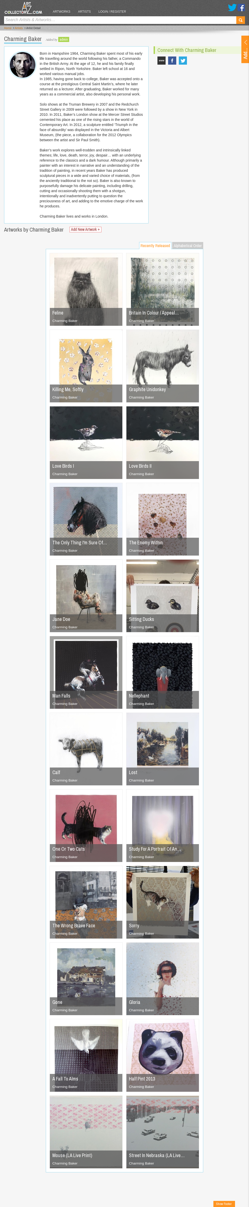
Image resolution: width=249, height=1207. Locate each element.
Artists (86, 11)
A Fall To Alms (66, 1078)
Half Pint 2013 (142, 1078)
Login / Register (114, 11)
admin (64, 39)
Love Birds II (141, 465)
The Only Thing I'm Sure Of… (80, 542)
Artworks (63, 11)
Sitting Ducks (142, 619)
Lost (133, 772)
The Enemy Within (146, 542)
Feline (58, 312)
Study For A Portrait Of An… (156, 848)
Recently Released (155, 245)
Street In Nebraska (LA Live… (158, 1155)
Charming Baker (65, 321)
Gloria (135, 1002)
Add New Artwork (85, 229)
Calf (56, 772)
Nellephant (139, 695)
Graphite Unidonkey (148, 389)
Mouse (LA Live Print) (73, 1155)
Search (240, 20)
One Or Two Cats (69, 848)
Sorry (134, 925)
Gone (57, 1002)
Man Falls (61, 695)
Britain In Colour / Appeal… (155, 312)
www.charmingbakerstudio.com (161, 60)
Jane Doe (61, 619)
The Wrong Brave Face (74, 925)
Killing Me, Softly (68, 389)
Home (7, 28)
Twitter (232, 7)
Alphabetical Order (188, 245)
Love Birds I (63, 465)
